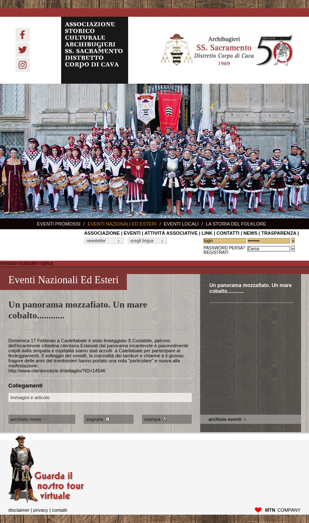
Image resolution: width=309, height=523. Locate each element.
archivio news (28, 419)
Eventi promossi (58, 223)
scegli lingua (141, 240)
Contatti (59, 510)
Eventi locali (181, 223)
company (283, 510)
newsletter (96, 240)
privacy (40, 510)
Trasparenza (278, 233)
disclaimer (18, 510)
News (250, 233)
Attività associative (171, 233)
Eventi (132, 233)
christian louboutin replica (26, 263)
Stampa (155, 419)
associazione (102, 233)
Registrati (215, 252)
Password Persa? (224, 248)
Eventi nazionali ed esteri (122, 223)
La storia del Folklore (236, 223)
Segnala (98, 419)
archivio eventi (228, 419)
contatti (227, 233)
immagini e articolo (29, 397)
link (206, 233)
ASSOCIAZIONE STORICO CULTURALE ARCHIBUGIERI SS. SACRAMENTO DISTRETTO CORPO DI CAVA (94, 50)
